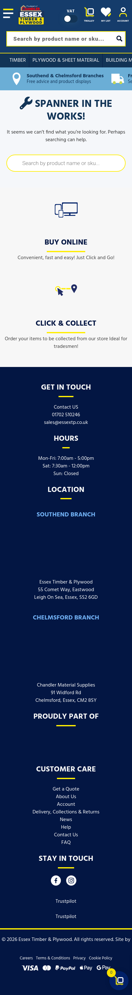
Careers (26, 958)
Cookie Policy (100, 958)
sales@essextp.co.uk (66, 422)
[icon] (66, 208)
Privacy (79, 958)
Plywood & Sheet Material (65, 60)
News (66, 820)
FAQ (66, 843)
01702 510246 (66, 415)
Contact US (66, 407)
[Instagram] (71, 882)
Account (66, 804)
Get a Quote (66, 789)
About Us (66, 797)
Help (66, 827)
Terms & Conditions (53, 958)
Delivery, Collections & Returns (65, 812)
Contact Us (66, 835)
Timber (18, 60)
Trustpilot (66, 901)
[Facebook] (56, 882)
